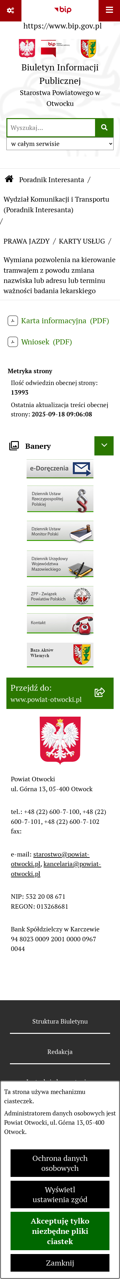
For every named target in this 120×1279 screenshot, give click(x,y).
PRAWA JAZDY (27, 241)
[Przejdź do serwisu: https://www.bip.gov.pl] (62, 16)
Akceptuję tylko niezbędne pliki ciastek (60, 1231)
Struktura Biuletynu (60, 1021)
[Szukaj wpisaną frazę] (105, 127)
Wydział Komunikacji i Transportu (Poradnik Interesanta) (56, 204)
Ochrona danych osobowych (60, 1163)
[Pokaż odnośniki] (10, 10)
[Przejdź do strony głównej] (60, 75)
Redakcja (60, 1052)
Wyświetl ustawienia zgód (60, 1194)
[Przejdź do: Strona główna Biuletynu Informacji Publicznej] (9, 179)
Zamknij (60, 1263)
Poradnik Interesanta (51, 179)
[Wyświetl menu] (109, 10)
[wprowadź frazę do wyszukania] (51, 127)
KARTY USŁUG (82, 241)
